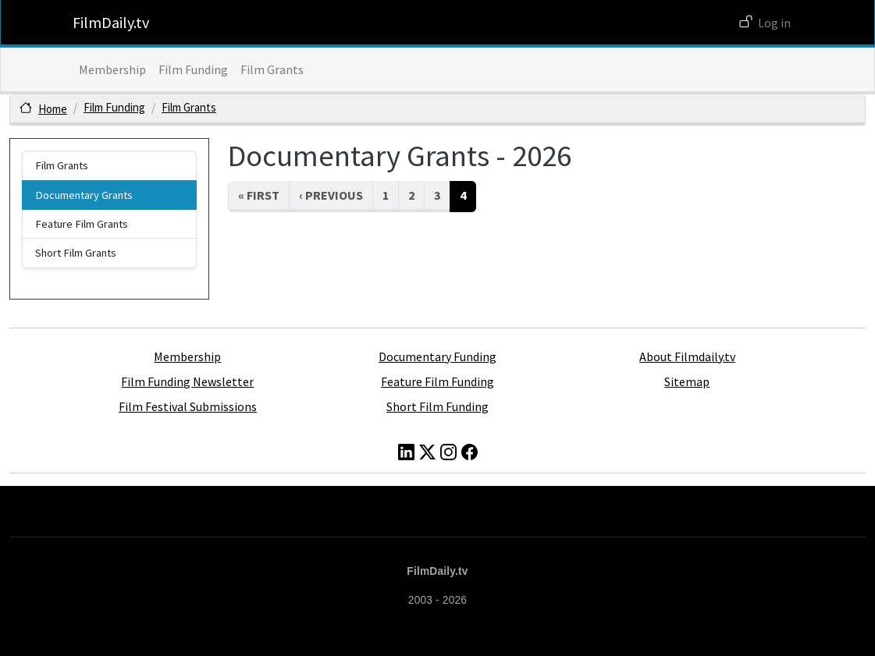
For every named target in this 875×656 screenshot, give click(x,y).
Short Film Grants (75, 253)
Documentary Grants (84, 195)
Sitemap (687, 381)
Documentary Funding (437, 356)
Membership (112, 69)
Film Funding (193, 69)
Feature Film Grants (81, 224)
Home (52, 108)
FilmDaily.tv (111, 22)
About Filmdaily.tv (687, 356)
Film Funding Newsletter (187, 381)
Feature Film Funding (437, 381)
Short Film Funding (437, 406)
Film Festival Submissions (188, 406)
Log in (774, 22)
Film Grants (272, 69)
